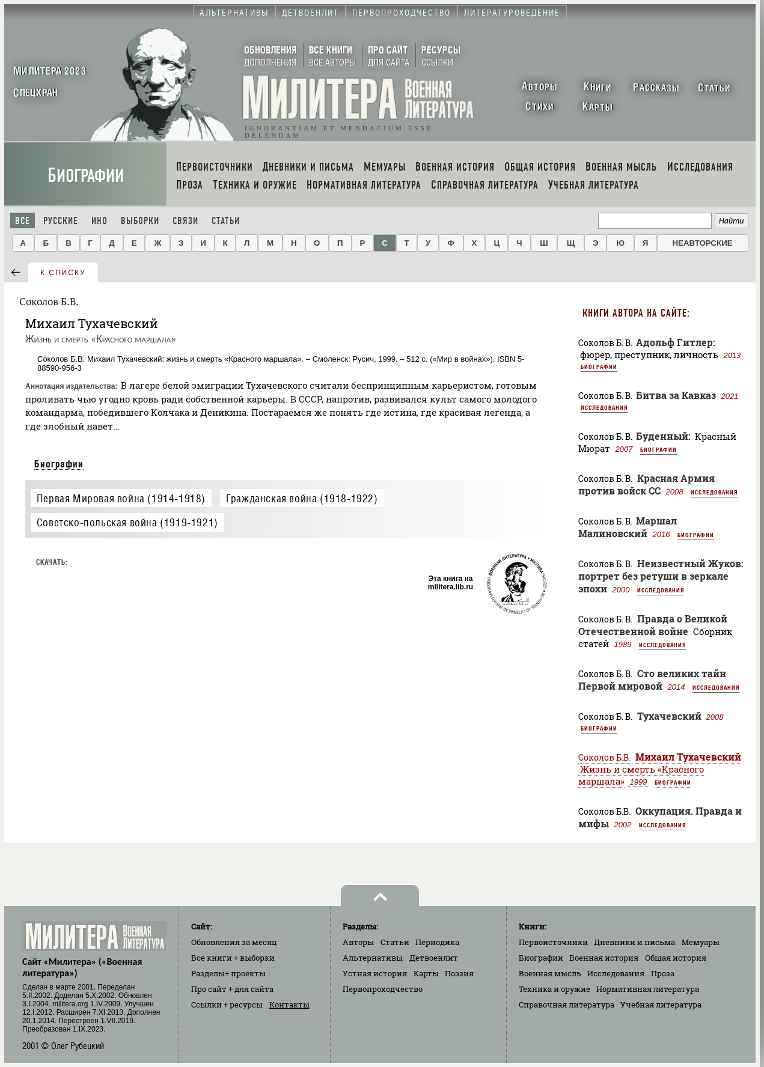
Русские (60, 220)
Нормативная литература (647, 988)
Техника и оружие (554, 988)
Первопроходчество (383, 988)
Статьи (226, 220)
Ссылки (227, 1004)
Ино (99, 220)
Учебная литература (660, 1004)
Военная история (603, 957)
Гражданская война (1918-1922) (301, 498)
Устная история (375, 973)
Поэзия (459, 973)
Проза (662, 973)
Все (22, 220)
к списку (63, 273)
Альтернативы (373, 957)
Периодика (437, 942)
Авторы (358, 942)
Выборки (140, 220)
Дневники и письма (634, 942)
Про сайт (232, 988)
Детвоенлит (433, 957)
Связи (185, 220)
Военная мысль (550, 973)
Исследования (604, 407)
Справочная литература (566, 1004)
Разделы (228, 973)
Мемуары (701, 942)
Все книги (233, 957)
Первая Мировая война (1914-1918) (121, 498)
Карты (426, 973)
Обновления (234, 942)
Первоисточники (553, 942)
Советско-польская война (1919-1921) (127, 522)
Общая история (675, 957)
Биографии (85, 176)
